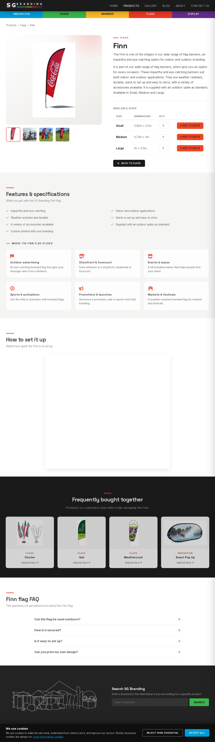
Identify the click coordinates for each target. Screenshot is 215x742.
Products (131, 5)
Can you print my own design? (107, 661)
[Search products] (150, 703)
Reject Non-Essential (163, 732)
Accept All (197, 732)
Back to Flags (129, 163)
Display (193, 14)
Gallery (151, 5)
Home (114, 5)
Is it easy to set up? (107, 650)
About (180, 5)
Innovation (21, 14)
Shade (64, 14)
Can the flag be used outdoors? (107, 628)
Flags (150, 14)
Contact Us (200, 5)
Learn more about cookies (48, 736)
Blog (166, 5)
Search (199, 702)
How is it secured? (107, 639)
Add (190, 125)
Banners (107, 14)
